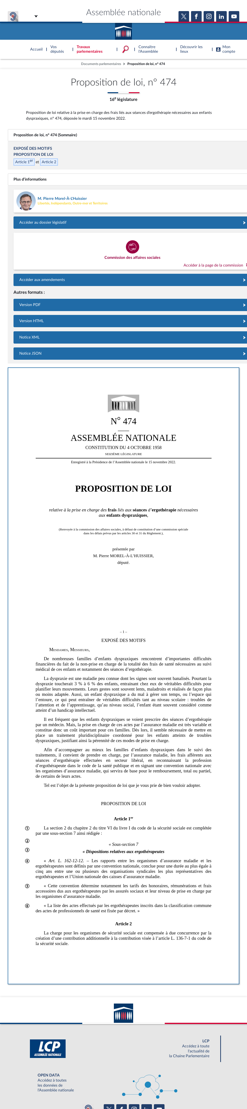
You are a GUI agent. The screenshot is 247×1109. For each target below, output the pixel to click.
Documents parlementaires (101, 64)
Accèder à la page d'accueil (123, 29)
